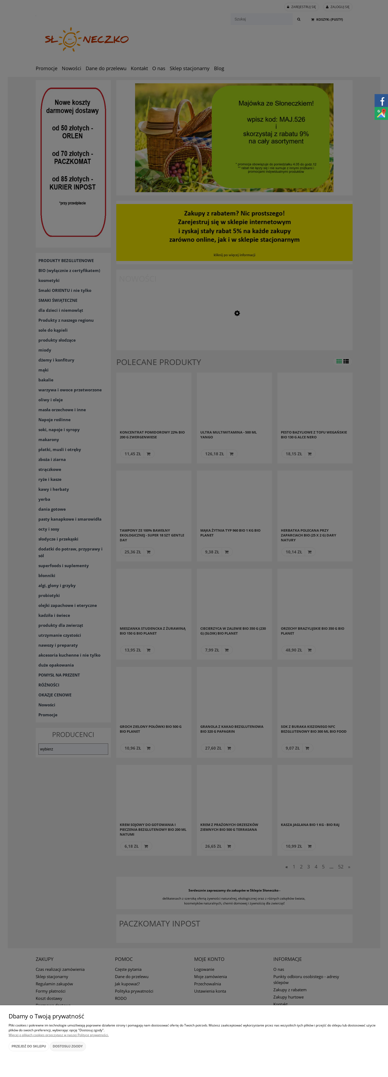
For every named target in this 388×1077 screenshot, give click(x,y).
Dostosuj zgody (68, 1046)
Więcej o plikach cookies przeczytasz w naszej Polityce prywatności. (59, 1035)
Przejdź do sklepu (29, 1046)
